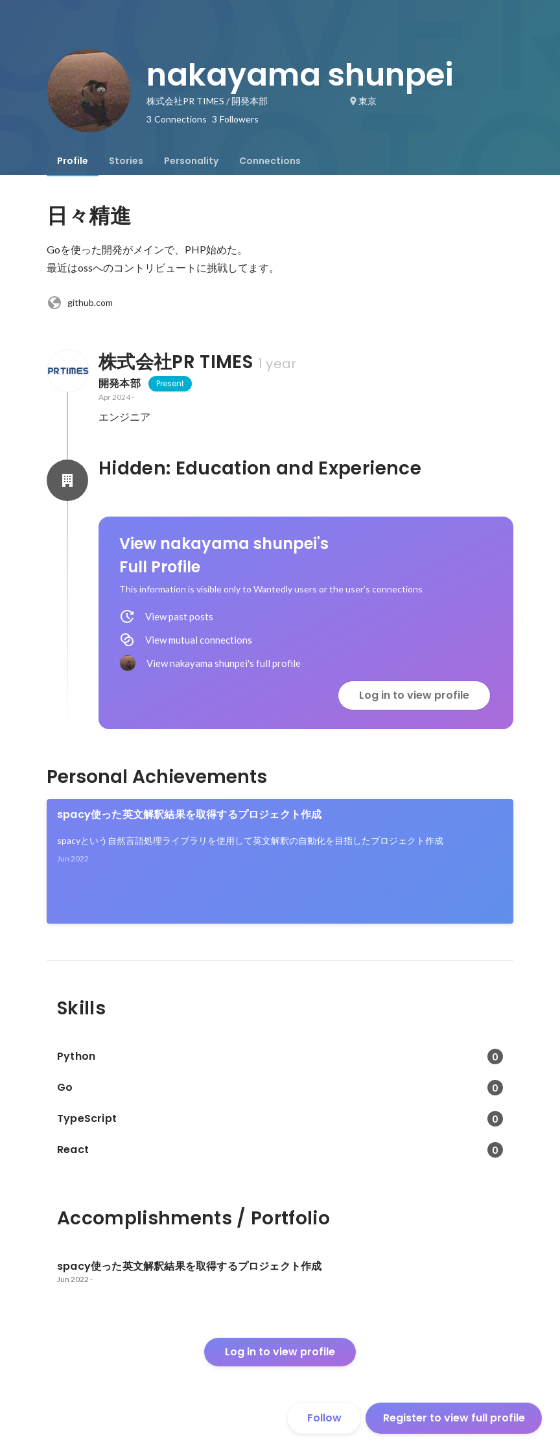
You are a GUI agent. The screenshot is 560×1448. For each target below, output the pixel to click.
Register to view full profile (454, 1417)
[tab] (73, 160)
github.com (80, 302)
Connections (270, 160)
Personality (191, 160)
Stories (126, 160)
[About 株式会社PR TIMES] (67, 370)
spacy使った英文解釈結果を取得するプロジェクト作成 (189, 814)
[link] (280, 861)
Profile (72, 160)
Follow (324, 1417)
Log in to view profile (414, 695)
